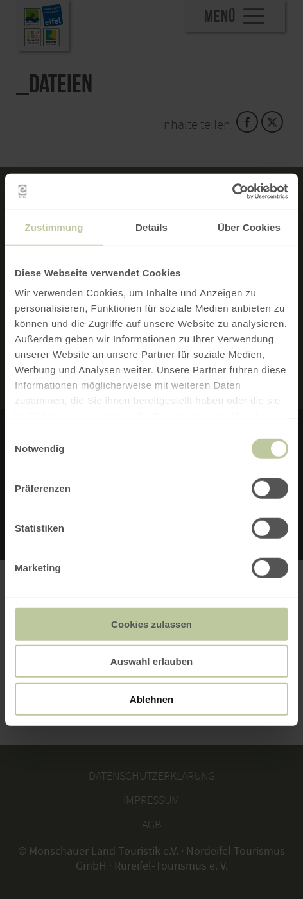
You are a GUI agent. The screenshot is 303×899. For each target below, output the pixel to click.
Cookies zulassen (151, 623)
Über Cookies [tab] (249, 226)
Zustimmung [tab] (54, 226)
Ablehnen (151, 698)
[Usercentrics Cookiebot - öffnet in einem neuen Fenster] (232, 191)
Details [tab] (151, 226)
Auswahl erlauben (151, 661)
